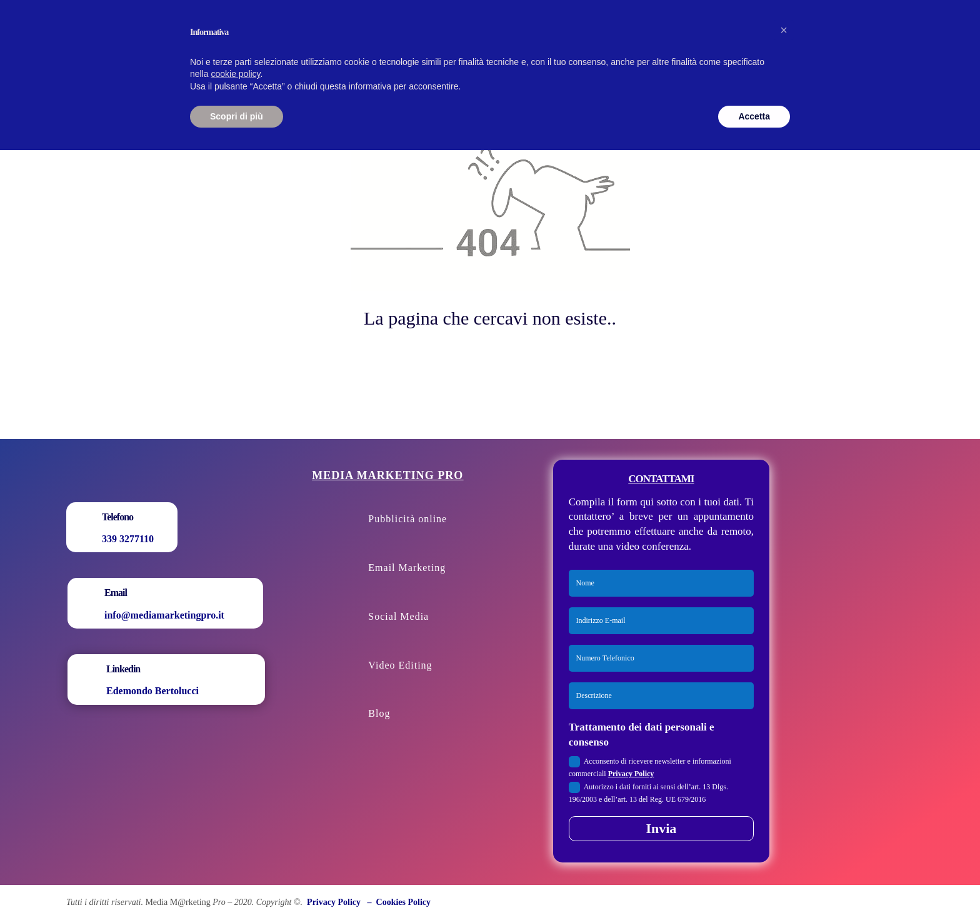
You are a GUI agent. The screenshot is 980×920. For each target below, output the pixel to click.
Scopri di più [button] (236, 116)
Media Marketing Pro (387, 475)
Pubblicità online (407, 518)
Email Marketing (407, 567)
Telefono (117, 517)
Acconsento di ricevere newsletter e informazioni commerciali (650, 767)
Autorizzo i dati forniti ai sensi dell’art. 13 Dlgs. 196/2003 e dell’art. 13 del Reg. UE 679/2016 (648, 793)
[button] (784, 30)
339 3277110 (128, 538)
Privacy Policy (631, 773)
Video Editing (400, 665)
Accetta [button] (754, 116)
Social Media (398, 616)
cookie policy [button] (235, 74)
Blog (379, 713)
